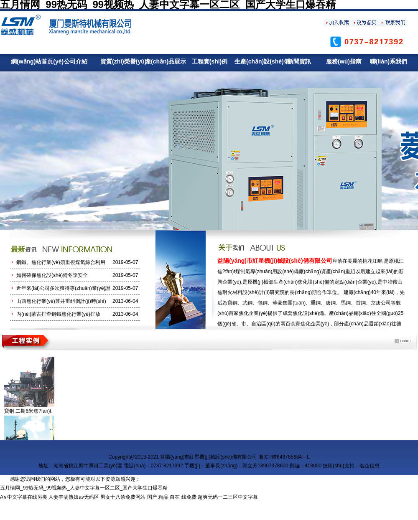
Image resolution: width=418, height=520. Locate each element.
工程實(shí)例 (210, 61)
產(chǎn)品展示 (165, 61)
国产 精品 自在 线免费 (171, 497)
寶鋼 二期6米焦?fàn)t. (28, 411)
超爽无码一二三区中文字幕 (228, 497)
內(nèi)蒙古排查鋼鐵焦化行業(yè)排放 (58, 314)
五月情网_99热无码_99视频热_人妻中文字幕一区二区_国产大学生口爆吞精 (84, 488)
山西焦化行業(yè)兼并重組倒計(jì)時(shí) (61, 301)
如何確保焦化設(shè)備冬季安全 (52, 275)
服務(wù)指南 (344, 61)
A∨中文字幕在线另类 (23, 497)
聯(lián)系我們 (388, 61)
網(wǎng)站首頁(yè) (31, 61)
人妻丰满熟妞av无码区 (73, 497)
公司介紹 (75, 61)
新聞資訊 (299, 61)
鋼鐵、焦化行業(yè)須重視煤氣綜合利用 (60, 262)
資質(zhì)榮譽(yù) (120, 61)
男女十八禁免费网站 (122, 497)
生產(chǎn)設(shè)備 (254, 61)
